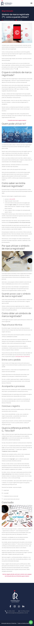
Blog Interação (7, 11)
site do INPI (12, 199)
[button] (31, 3)
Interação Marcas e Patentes (23, 356)
